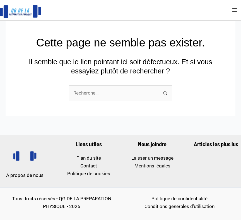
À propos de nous (25, 175)
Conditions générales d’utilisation (179, 206)
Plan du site (88, 158)
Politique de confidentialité (179, 198)
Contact (88, 166)
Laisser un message (152, 158)
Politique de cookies (88, 173)
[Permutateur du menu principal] (234, 10)
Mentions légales (152, 166)
